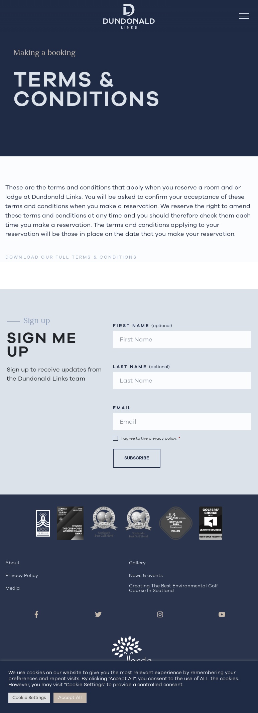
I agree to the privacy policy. (150, 438)
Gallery (137, 563)
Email (122, 408)
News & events (146, 575)
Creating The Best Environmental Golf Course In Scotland (173, 588)
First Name (142, 326)
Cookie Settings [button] (29, 698)
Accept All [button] (70, 697)
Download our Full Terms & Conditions (71, 257)
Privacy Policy (21, 575)
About (12, 563)
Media (12, 588)
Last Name (141, 367)
